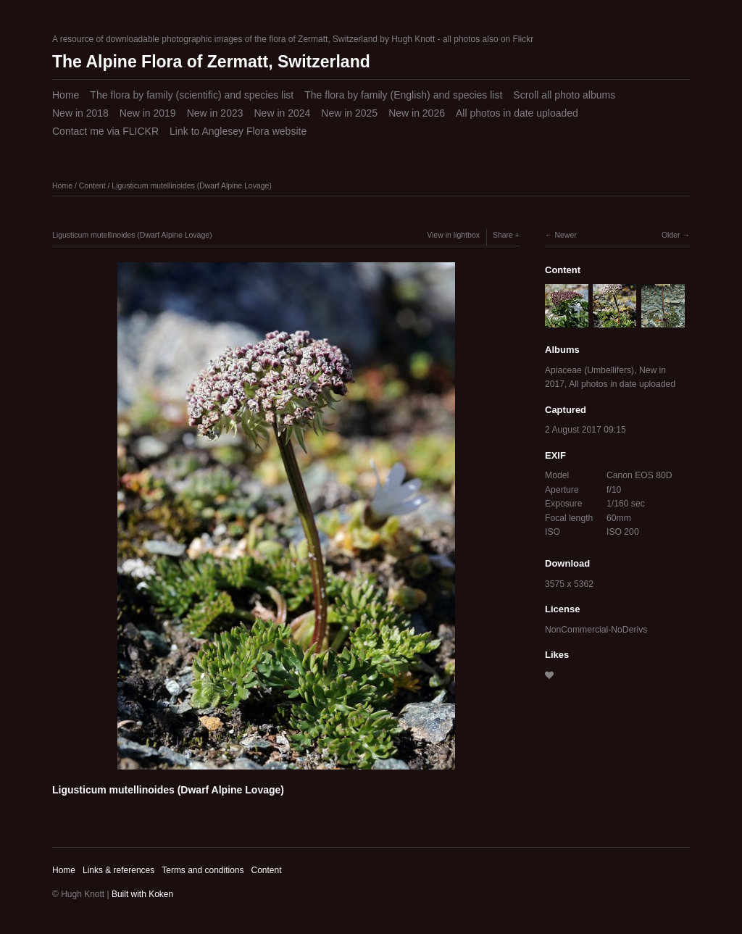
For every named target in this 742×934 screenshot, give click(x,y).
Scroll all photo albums (564, 95)
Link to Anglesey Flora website (238, 131)
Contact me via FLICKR (105, 131)
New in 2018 (80, 113)
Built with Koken (142, 894)
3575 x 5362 (569, 584)
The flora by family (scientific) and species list (191, 95)
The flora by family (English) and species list (403, 95)
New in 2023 (215, 113)
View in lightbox (453, 234)
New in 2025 (349, 113)
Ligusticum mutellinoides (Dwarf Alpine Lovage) (192, 185)
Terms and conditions (202, 870)
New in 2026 (416, 113)
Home (65, 95)
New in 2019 (148, 113)
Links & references (118, 870)
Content (92, 185)
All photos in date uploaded (517, 113)
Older (671, 234)
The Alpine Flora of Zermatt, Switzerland (211, 61)
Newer (565, 234)
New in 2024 (282, 113)
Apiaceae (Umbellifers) (589, 370)
